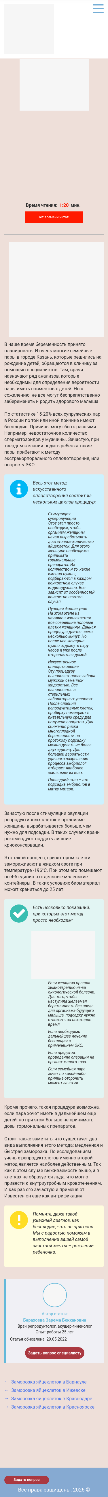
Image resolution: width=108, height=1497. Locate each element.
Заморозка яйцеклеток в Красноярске (52, 1407)
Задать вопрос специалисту (54, 1353)
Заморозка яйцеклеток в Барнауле (49, 1382)
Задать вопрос (27, 1479)
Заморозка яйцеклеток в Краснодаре (51, 1398)
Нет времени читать (54, 217)
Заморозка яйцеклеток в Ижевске (48, 1390)
